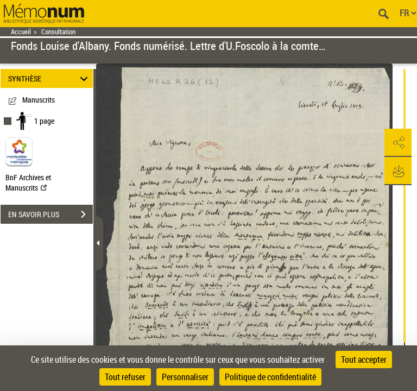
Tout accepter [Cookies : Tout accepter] (364, 359)
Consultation (58, 31)
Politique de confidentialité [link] (270, 377)
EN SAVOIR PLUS (50, 214)
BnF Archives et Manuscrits (28, 182)
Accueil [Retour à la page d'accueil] (21, 31)
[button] (398, 143)
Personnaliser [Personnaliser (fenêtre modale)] (185, 377)
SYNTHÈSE (49, 78)
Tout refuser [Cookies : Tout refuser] (125, 377)
